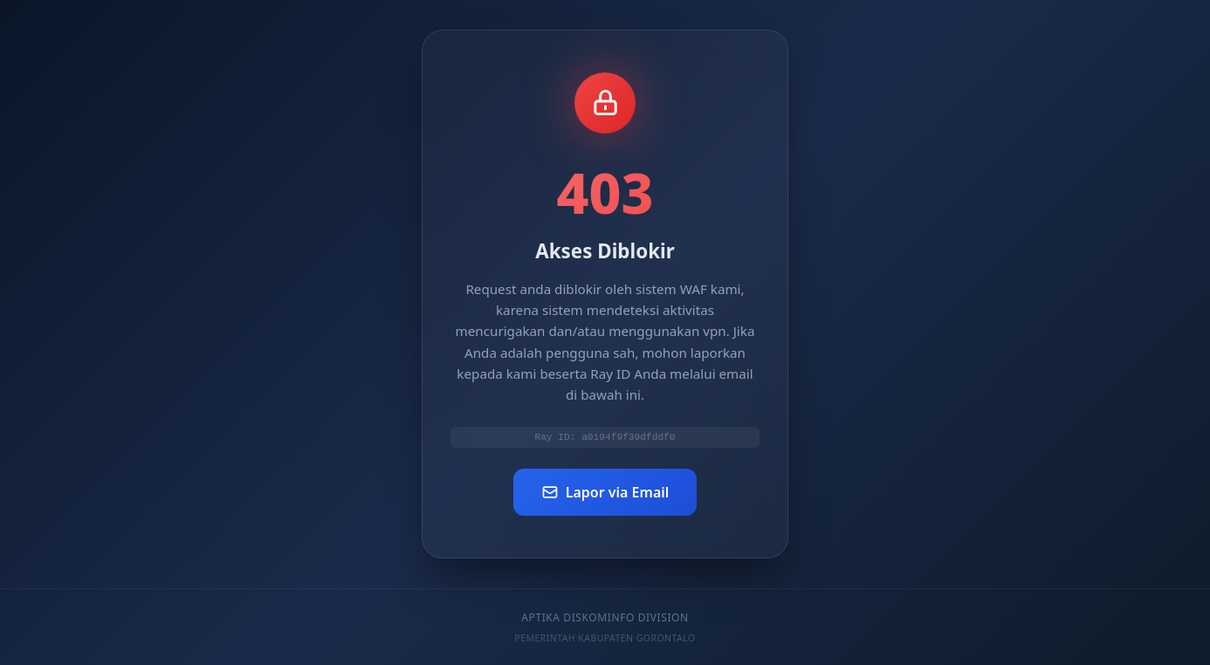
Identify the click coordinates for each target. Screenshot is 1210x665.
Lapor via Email (605, 494)
